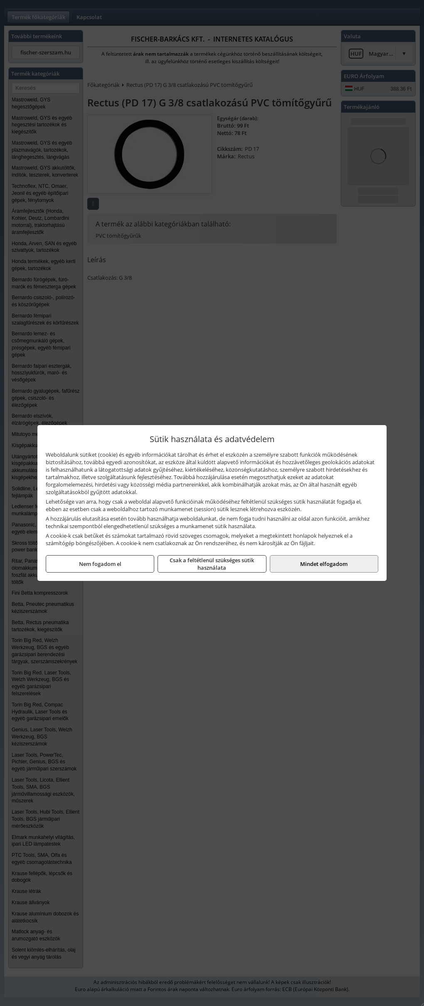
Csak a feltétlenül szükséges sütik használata (212, 563)
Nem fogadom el (100, 564)
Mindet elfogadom (324, 564)
